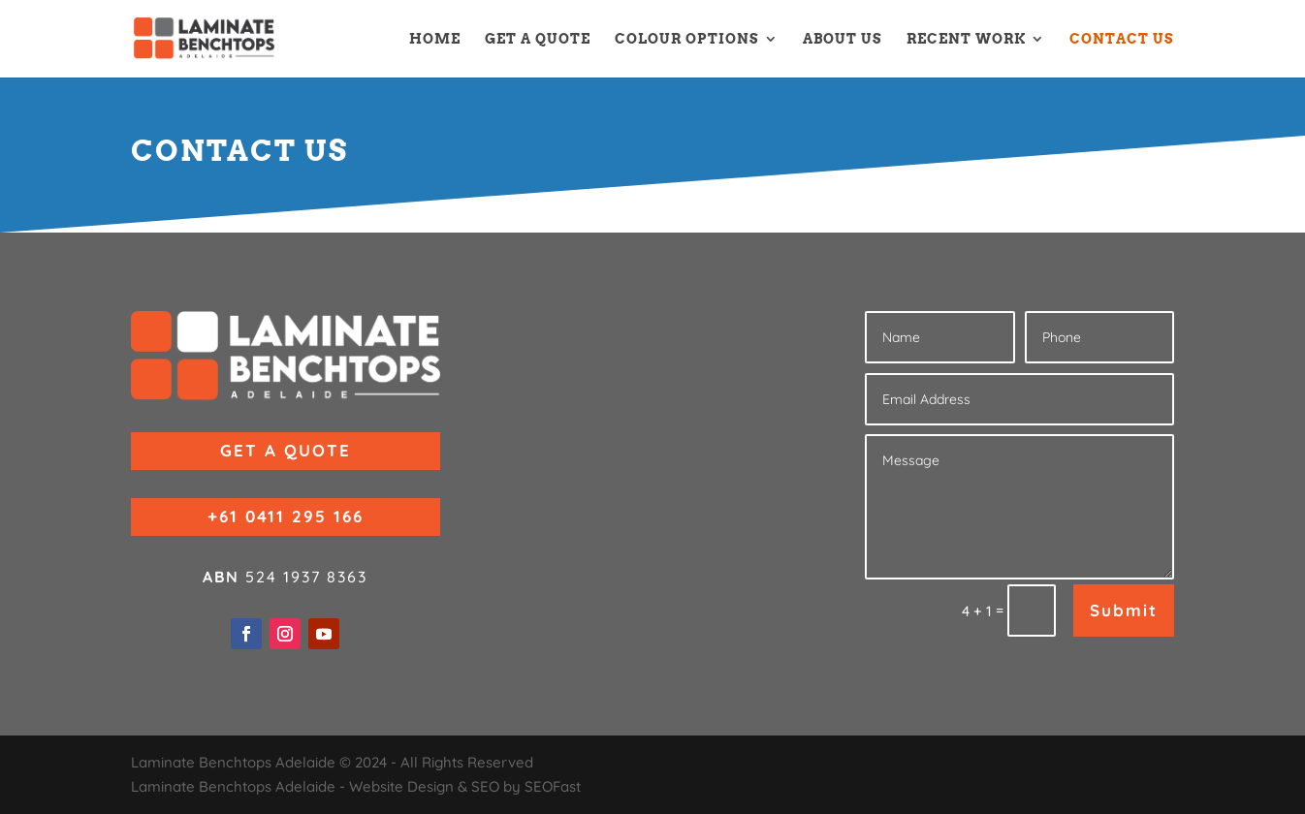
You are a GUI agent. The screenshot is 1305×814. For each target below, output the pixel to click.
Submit (1124, 610)
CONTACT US (1121, 39)
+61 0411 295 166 (285, 516)
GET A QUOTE (537, 39)
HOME (435, 39)
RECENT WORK (966, 39)
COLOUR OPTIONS (687, 39)
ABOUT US (842, 39)
